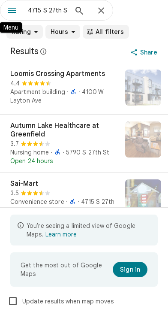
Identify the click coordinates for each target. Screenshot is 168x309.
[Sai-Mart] (84, 198)
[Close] (101, 11)
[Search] (79, 11)
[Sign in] (130, 269)
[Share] (145, 52)
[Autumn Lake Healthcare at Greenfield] (84, 143)
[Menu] (12, 11)
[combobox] (47, 10)
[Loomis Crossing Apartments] (84, 88)
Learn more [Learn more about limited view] (61, 234)
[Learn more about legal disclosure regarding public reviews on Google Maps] (43, 51)
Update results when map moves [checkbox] (61, 301)
